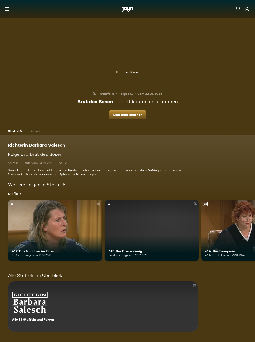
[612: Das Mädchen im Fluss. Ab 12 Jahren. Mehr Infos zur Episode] (55, 230)
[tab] (15, 131)
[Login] (247, 8)
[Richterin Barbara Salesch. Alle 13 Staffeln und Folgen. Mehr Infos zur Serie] (103, 306)
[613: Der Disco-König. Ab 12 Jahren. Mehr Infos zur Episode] (152, 230)
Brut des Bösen (127, 72)
